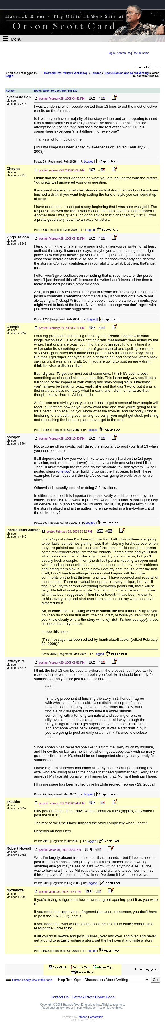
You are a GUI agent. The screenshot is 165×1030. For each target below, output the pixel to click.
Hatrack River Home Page (93, 997)
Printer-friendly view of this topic (29, 980)
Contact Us (60, 997)
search (121, 53)
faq (130, 53)
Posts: (40, 161)
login (112, 53)
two (67, 471)
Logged (88, 161)
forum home (141, 53)
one (60, 471)
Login (9, 76)
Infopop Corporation (90, 1017)
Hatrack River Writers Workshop (66, 73)
